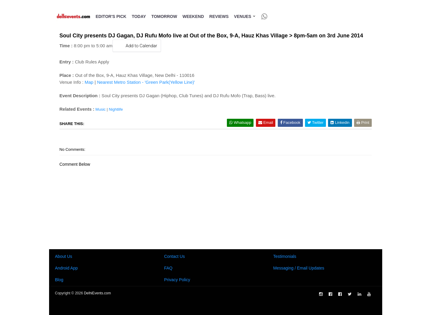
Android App (66, 268)
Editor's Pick (111, 16)
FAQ (168, 268)
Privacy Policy (177, 279)
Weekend (193, 16)
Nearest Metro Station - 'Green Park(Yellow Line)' (146, 82)
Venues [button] (245, 16)
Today (139, 16)
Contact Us (174, 256)
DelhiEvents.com (97, 293)
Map (89, 82)
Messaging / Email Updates (298, 268)
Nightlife (116, 109)
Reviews (219, 16)
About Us (63, 256)
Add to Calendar (136, 45)
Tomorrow (164, 16)
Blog (59, 279)
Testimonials (284, 256)
